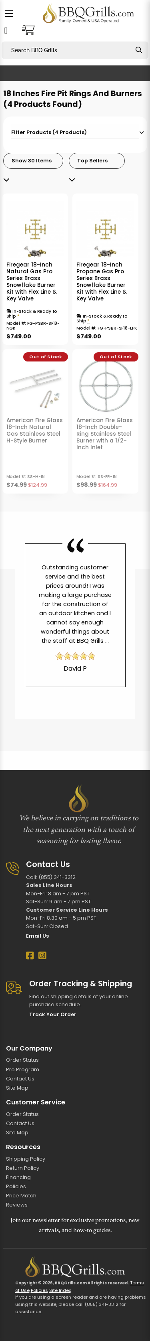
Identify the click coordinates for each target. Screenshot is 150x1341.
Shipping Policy (25, 1158)
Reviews (17, 1204)
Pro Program (22, 1069)
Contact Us (20, 1078)
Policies (16, 1186)
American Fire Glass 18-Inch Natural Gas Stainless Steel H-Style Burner (34, 430)
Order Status (22, 1060)
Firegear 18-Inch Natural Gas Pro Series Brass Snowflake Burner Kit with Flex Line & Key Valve (31, 281)
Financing (18, 1177)
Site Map (17, 1087)
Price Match (21, 1195)
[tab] (75, 131)
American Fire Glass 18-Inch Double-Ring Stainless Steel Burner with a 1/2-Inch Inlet (104, 434)
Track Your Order (52, 1014)
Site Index (60, 1290)
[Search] (138, 50)
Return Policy (22, 1168)
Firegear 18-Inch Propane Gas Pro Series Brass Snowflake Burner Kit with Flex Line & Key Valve (101, 281)
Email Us (37, 935)
